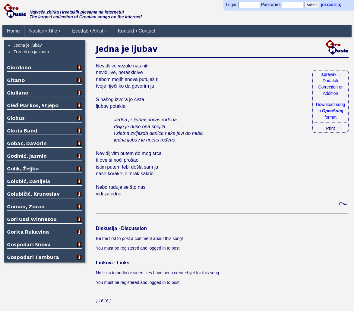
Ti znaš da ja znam (31, 51)
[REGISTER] (331, 5)
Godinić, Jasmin (27, 156)
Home (13, 30)
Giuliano (17, 93)
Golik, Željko (23, 169)
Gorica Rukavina (28, 232)
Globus (16, 118)
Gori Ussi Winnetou (32, 220)
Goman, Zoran (26, 207)
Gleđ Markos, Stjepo (32, 106)
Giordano (19, 68)
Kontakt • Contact (136, 30)
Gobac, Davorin (27, 144)
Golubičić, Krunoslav (33, 194)
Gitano (16, 80)
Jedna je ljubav (28, 45)
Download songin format (330, 111)
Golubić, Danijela (28, 182)
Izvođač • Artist (89, 31)
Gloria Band (22, 131)
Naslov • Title (45, 31)
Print (330, 128)
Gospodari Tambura (33, 257)
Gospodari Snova (29, 245)
